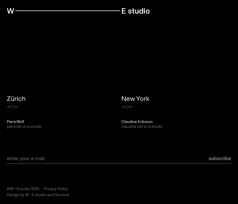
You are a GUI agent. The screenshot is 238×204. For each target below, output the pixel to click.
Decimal (61, 195)
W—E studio (35, 195)
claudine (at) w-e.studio (141, 126)
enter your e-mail (26, 158)
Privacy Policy (56, 188)
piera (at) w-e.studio (24, 126)
